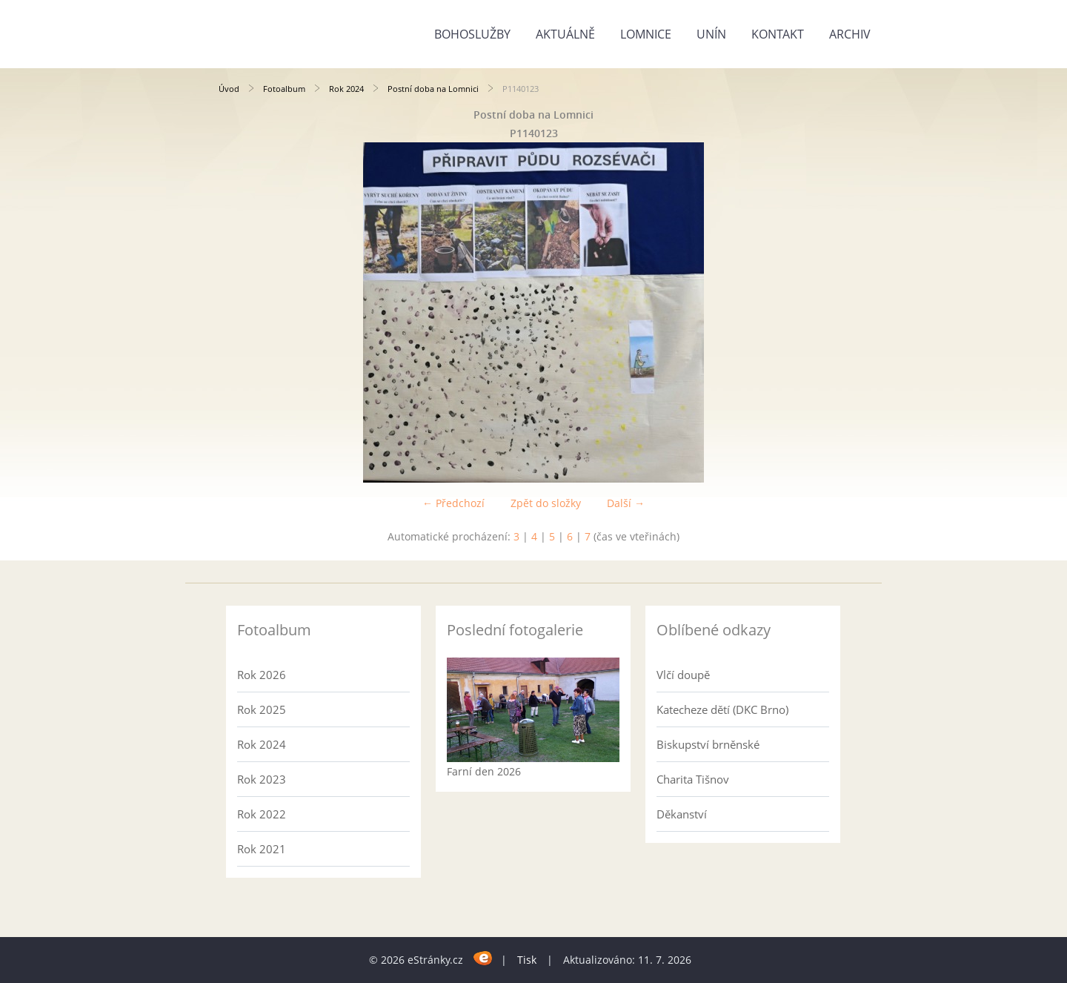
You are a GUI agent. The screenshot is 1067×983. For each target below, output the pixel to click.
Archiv (850, 34)
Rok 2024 (346, 88)
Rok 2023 (261, 779)
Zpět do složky (546, 503)
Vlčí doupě (683, 674)
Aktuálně (565, 34)
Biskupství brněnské (708, 744)
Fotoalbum (284, 88)
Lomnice (645, 34)
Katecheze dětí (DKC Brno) (722, 709)
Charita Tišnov (693, 779)
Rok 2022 (261, 814)
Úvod (229, 88)
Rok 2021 (261, 848)
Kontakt (777, 34)
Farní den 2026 (484, 771)
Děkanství (682, 814)
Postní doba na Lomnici (433, 88)
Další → (626, 503)
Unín (711, 34)
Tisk (526, 960)
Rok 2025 (261, 709)
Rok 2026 (261, 674)
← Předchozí (453, 503)
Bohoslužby (472, 34)
